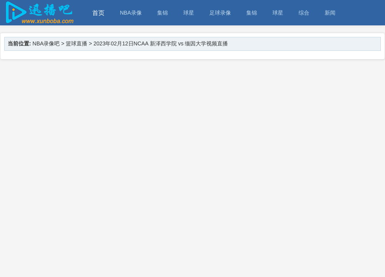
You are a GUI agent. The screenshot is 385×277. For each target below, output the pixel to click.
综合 (304, 13)
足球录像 (220, 13)
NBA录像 (131, 13)
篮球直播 (76, 43)
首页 (98, 13)
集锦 (162, 13)
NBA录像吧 (46, 43)
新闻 (330, 13)
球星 (188, 13)
